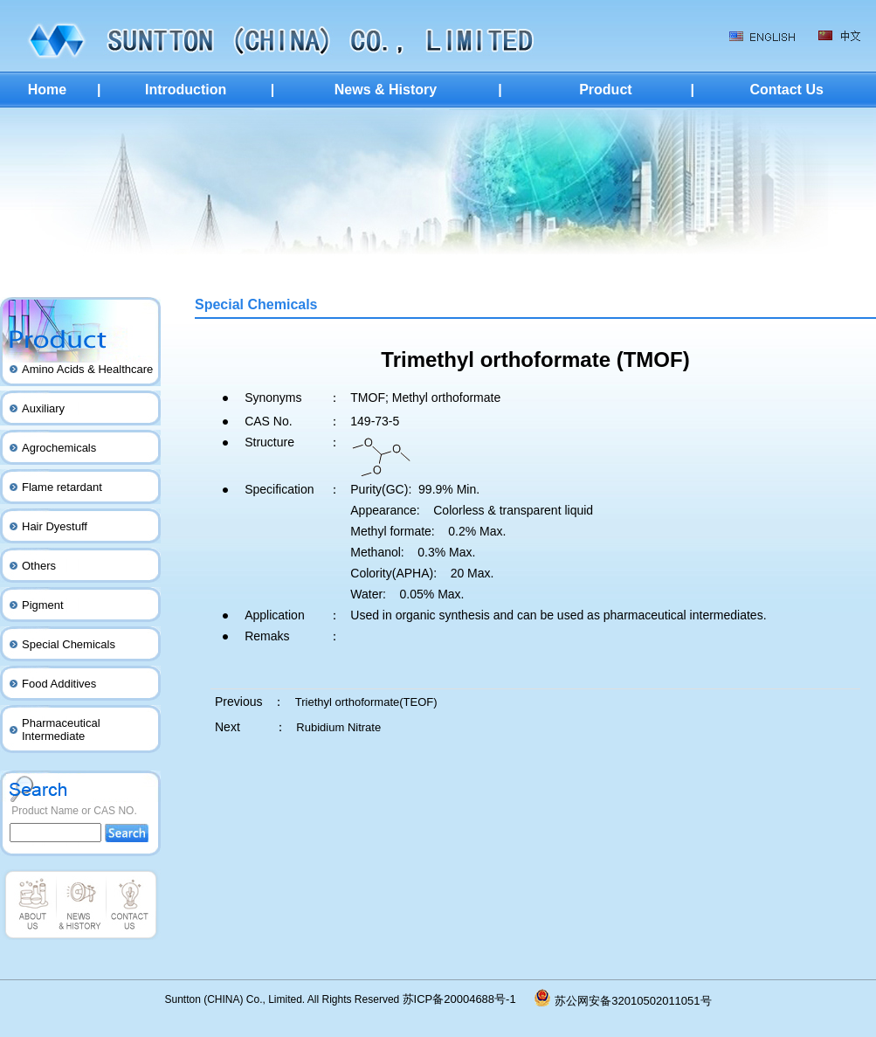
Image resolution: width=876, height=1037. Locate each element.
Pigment (43, 605)
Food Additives (59, 683)
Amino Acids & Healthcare (87, 369)
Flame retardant (62, 487)
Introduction (185, 89)
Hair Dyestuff (54, 526)
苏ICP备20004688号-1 (469, 999)
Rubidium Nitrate (338, 727)
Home (47, 89)
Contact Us (786, 89)
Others (39, 565)
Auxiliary (43, 408)
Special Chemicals (68, 644)
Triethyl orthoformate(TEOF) (366, 702)
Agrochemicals (59, 447)
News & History (386, 89)
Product (605, 89)
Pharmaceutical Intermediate (61, 729)
